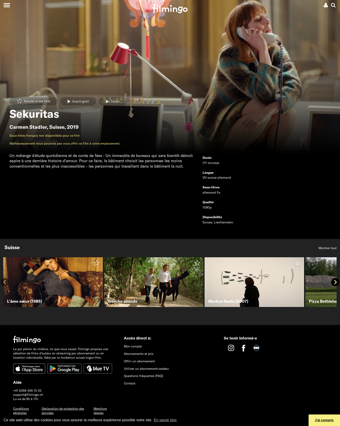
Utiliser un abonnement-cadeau (146, 369)
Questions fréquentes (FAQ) (143, 376)
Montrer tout (328, 248)
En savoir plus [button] (165, 420)
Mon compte (133, 346)
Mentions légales (100, 411)
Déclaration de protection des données (63, 411)
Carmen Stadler (28, 127)
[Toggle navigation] (6, 5)
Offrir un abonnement (139, 361)
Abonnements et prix (138, 354)
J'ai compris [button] (324, 420)
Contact (129, 383)
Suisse (56, 127)
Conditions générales (21, 411)
